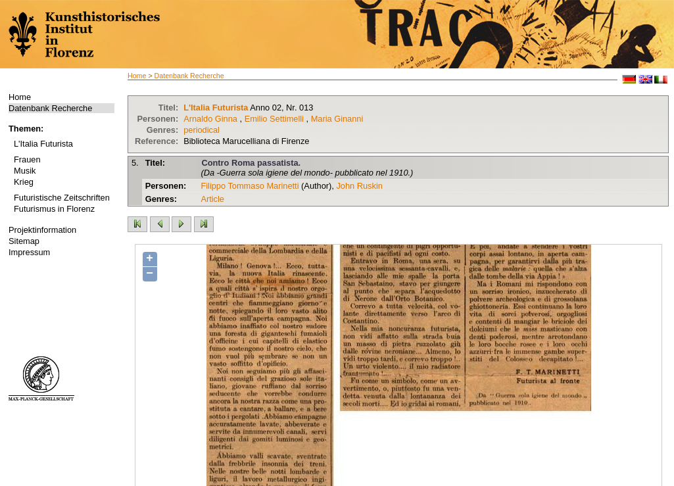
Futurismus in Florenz (54, 209)
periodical (201, 130)
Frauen (27, 159)
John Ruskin (359, 186)
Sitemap (24, 241)
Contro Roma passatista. (251, 163)
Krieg (24, 182)
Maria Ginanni (337, 119)
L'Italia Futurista (43, 144)
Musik (25, 171)
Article (212, 199)
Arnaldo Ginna (210, 119)
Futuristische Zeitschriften (62, 198)
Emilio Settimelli (274, 119)
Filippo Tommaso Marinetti (250, 186)
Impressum (29, 252)
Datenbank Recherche (50, 108)
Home (20, 97)
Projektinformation (42, 230)
